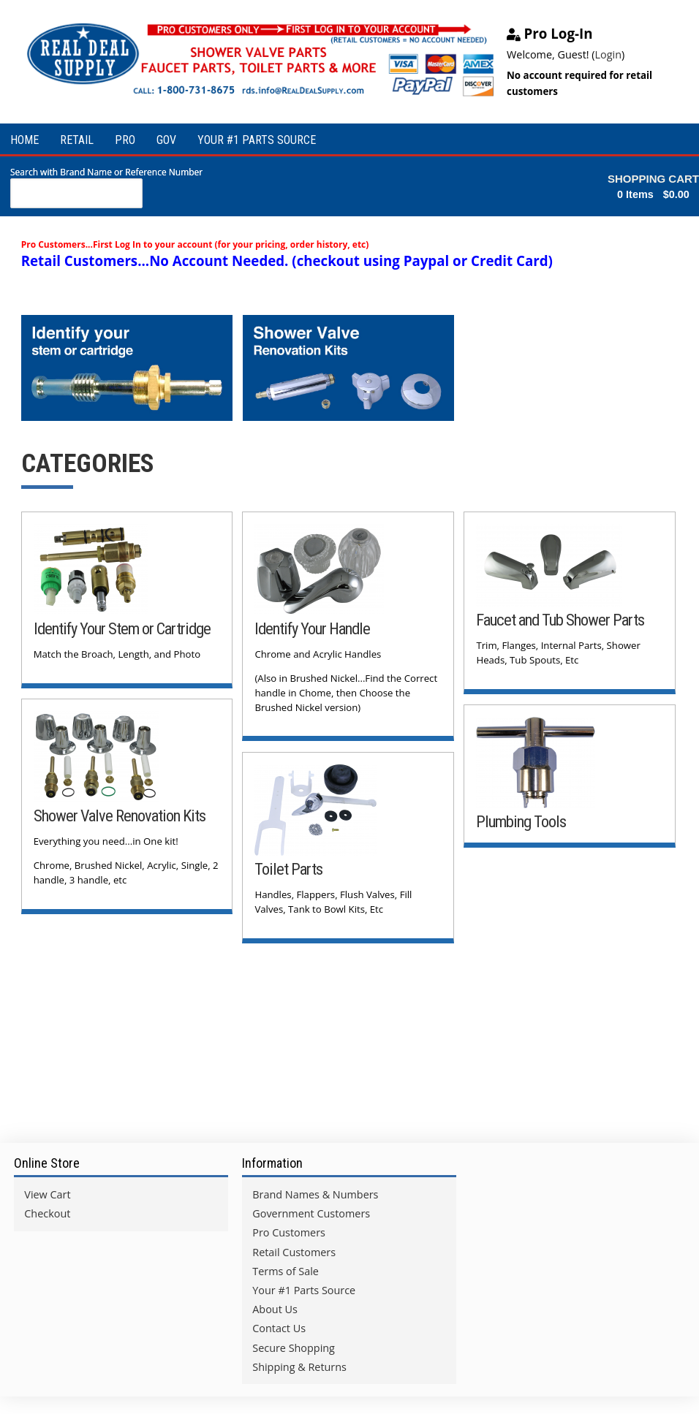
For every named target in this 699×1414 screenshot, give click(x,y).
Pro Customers (288, 1232)
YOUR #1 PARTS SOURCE (256, 140)
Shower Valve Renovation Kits (119, 815)
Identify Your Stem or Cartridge (122, 628)
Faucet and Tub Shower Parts (560, 619)
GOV (166, 140)
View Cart (47, 1194)
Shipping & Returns (299, 1367)
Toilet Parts (288, 868)
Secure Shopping (293, 1348)
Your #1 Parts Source (303, 1290)
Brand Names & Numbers (315, 1194)
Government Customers (311, 1213)
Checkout (47, 1213)
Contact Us (279, 1328)
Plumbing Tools (521, 821)
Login (608, 54)
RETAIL (77, 140)
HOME (24, 140)
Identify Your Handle (312, 628)
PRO (125, 140)
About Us (275, 1309)
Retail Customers (294, 1252)
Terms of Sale (285, 1271)
